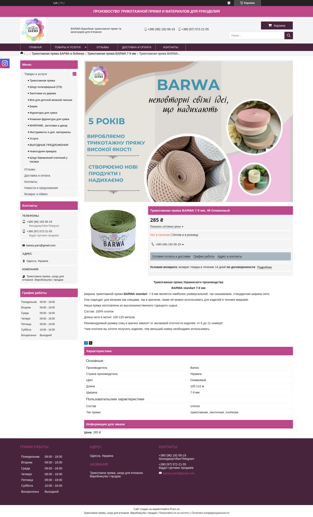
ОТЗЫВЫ (103, 47)
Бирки (34, 106)
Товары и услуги (36, 74)
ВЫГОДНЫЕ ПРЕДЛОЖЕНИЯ (49, 145)
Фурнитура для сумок (43, 112)
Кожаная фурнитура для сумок (49, 119)
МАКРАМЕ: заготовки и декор (49, 125)
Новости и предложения (41, 188)
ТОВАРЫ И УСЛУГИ (68, 47)
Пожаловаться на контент (174, 512)
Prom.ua (174, 509)
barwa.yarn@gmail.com (41, 245)
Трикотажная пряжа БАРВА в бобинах (58, 53)
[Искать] (288, 35)
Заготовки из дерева (43, 93)
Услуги (34, 138)
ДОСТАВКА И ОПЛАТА (136, 47)
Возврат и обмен (36, 194)
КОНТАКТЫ (170, 47)
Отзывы (30, 169)
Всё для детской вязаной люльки (51, 100)
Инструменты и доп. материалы (50, 132)
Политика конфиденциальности (210, 512)
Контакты (31, 181)
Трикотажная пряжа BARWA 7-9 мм (111, 53)
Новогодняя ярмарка (43, 151)
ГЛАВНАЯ (35, 47)
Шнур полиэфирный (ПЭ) (46, 87)
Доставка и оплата (37, 175)
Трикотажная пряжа (42, 80)
